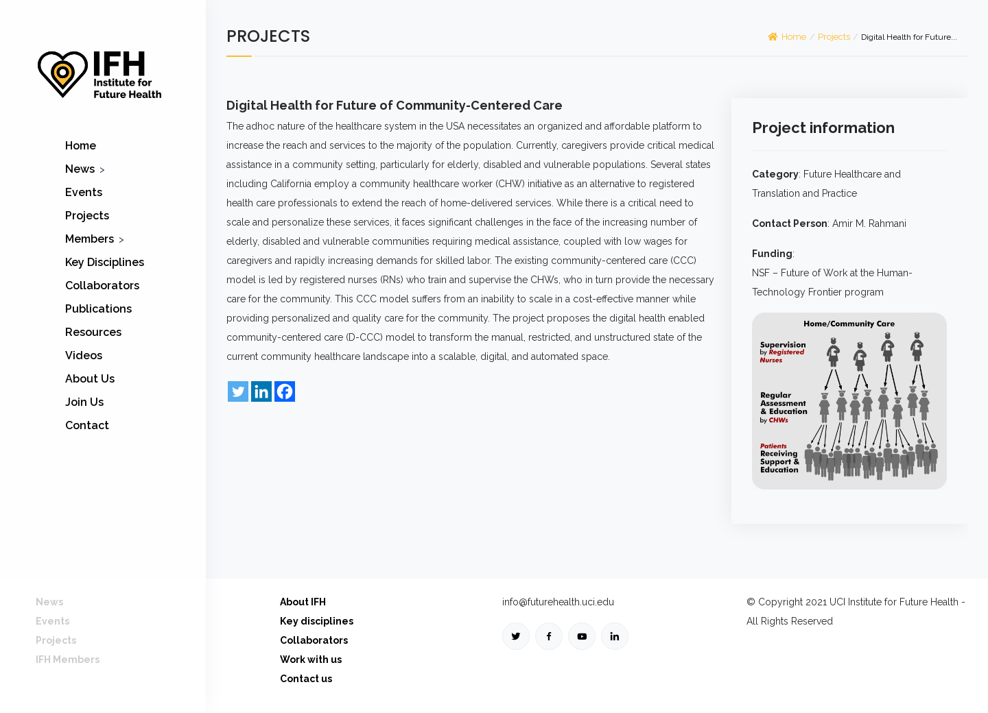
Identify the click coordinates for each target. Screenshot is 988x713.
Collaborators (102, 285)
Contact (87, 425)
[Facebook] (284, 391)
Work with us (311, 659)
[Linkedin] (261, 391)
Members (89, 238)
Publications (98, 308)
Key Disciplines (104, 262)
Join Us (84, 402)
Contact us (306, 678)
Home (80, 145)
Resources (93, 332)
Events (83, 192)
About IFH (303, 601)
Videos (83, 355)
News (80, 169)
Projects (87, 215)
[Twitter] (238, 391)
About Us (90, 378)
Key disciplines (316, 621)
